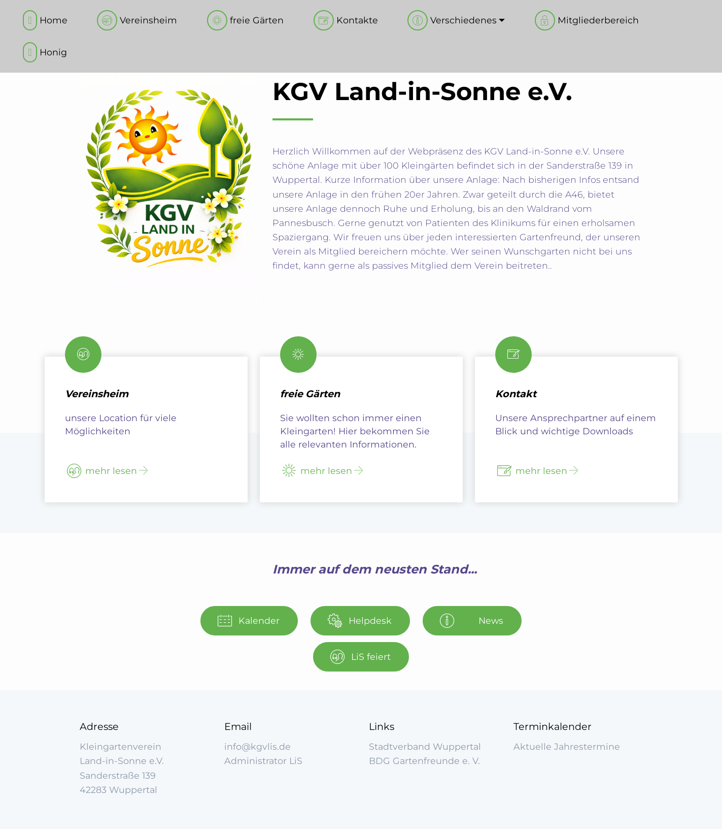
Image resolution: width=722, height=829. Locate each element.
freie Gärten (245, 20)
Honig (44, 52)
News (471, 621)
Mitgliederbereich (587, 20)
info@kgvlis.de (257, 746)
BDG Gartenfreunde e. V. (424, 760)
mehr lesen (102, 471)
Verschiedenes (452, 20)
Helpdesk (360, 621)
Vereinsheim (137, 20)
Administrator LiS (263, 760)
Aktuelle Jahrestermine (566, 746)
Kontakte (346, 20)
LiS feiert (360, 657)
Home (45, 20)
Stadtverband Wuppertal (425, 746)
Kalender (249, 621)
